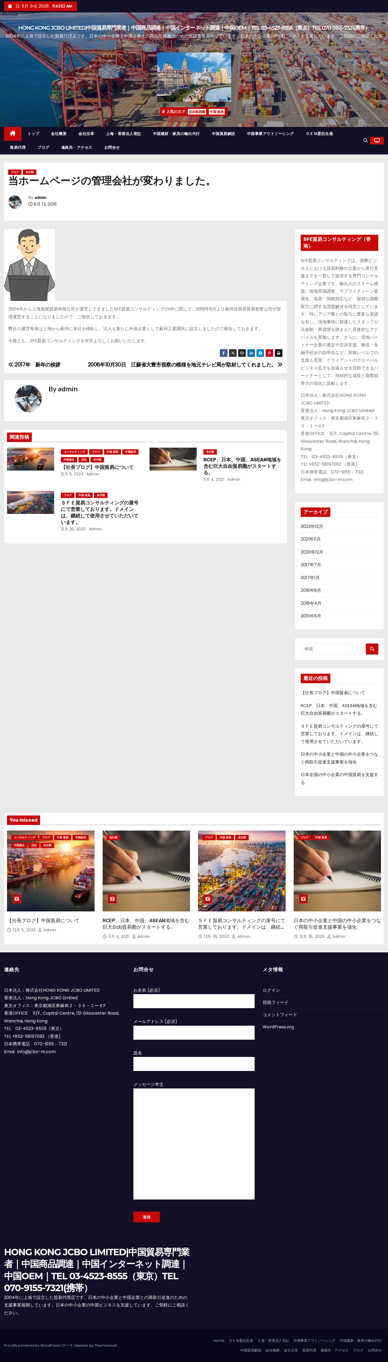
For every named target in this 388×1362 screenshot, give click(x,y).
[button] (365, 140)
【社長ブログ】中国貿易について (97, 467)
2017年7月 (311, 565)
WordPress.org (278, 1027)
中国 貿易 (217, 111)
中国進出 (69, 460)
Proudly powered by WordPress (32, 1345)
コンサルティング (74, 452)
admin (40, 197)
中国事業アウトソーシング (270, 133)
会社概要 (59, 133)
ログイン (271, 990)
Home (219, 1340)
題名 (194, 1058)
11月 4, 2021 (213, 479)
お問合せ (112, 147)
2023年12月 (312, 526)
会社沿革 (86, 133)
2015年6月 (311, 616)
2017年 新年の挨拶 (34, 364)
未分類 (30, 172)
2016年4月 (311, 603)
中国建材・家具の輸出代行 (176, 133)
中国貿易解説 (223, 133)
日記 (83, 460)
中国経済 (130, 452)
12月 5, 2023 (72, 474)
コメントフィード (280, 1015)
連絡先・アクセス (76, 147)
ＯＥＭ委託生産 (319, 133)
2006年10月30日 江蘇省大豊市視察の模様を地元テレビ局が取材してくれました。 (185, 364)
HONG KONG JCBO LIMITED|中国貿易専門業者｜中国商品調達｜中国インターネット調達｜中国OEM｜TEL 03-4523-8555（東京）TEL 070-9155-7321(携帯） (194, 28)
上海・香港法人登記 (123, 133)
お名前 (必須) (194, 995)
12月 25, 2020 (73, 529)
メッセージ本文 (194, 1143)
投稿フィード (276, 1002)
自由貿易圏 (197, 111)
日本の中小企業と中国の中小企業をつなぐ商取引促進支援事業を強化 (337, 924)
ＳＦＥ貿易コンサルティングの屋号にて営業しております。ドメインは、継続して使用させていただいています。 (99, 512)
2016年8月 (311, 590)
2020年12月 (312, 552)
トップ (33, 133)
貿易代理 (18, 147)
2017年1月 (310, 578)
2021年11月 (311, 539)
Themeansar (105, 1345)
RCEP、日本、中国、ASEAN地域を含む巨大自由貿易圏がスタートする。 (242, 466)
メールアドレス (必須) (194, 1026)
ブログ (43, 147)
